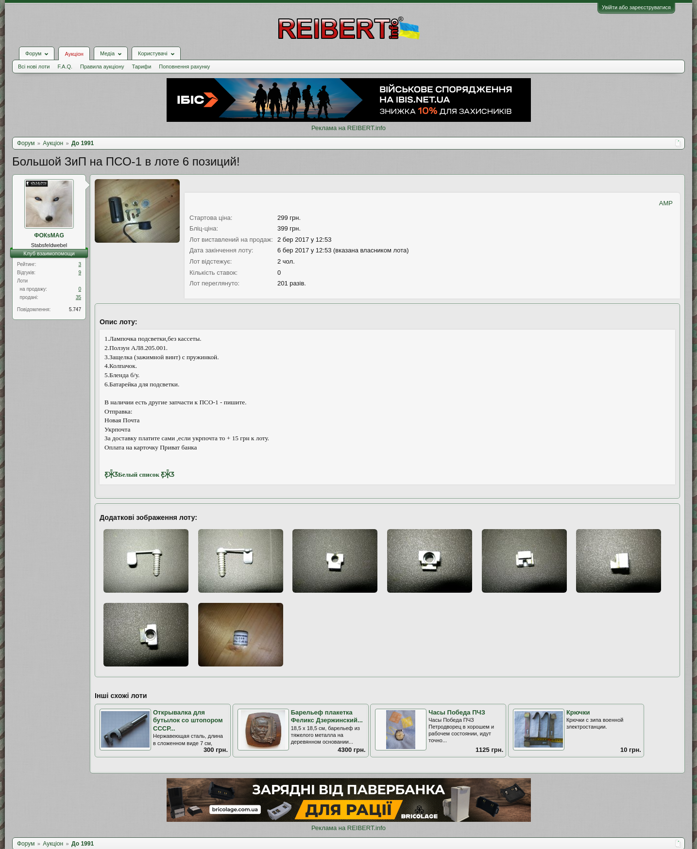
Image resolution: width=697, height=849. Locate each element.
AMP (666, 203)
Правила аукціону (102, 66)
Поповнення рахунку (184, 66)
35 (78, 297)
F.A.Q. (64, 66)
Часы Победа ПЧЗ (456, 712)
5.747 (75, 309)
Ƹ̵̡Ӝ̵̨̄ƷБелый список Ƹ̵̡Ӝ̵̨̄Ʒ (139, 474)
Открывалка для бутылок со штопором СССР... (188, 720)
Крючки (578, 712)
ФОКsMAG (49, 235)
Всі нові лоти (34, 66)
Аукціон (74, 54)
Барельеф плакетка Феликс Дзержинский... (327, 716)
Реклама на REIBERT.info (348, 128)
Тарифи (142, 66)
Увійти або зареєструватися (636, 7)
